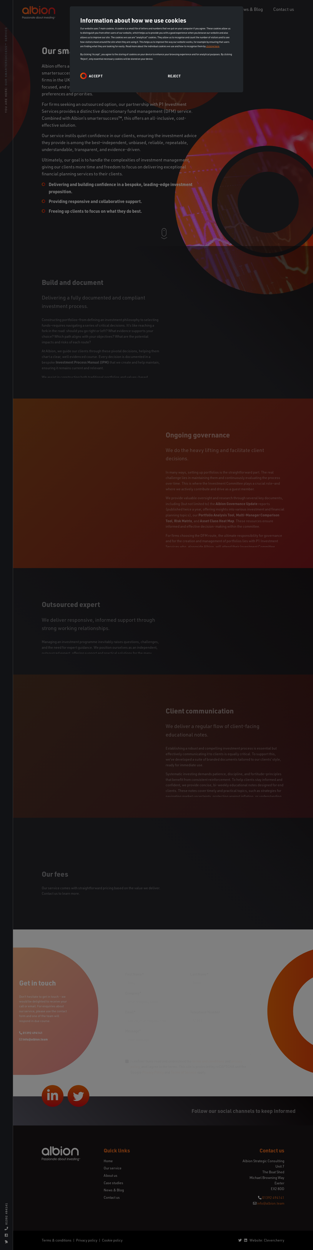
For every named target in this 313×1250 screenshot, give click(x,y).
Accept (96, 76)
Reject (174, 76)
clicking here (212, 46)
